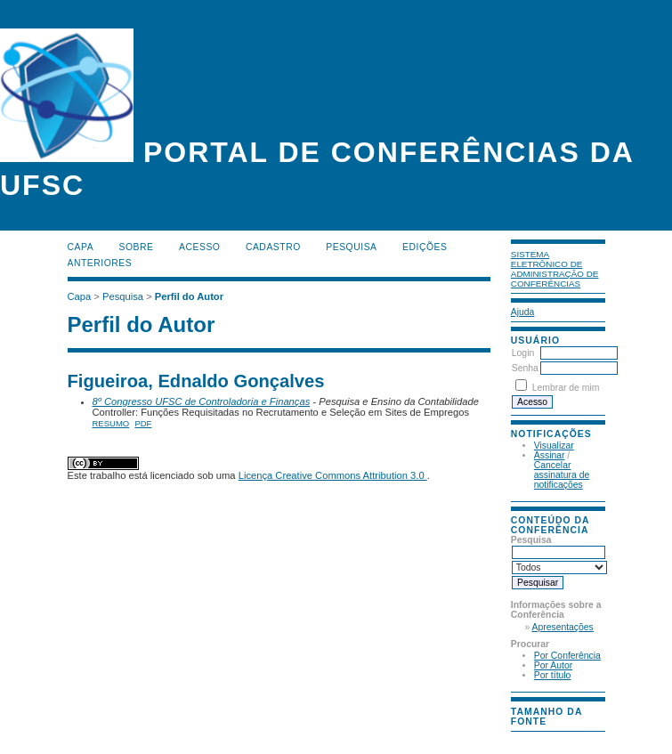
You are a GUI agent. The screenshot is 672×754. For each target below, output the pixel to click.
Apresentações (563, 627)
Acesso (199, 247)
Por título (552, 675)
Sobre (136, 247)
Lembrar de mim (566, 388)
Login (523, 353)
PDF (142, 423)
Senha (525, 368)
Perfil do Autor (189, 296)
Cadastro (273, 247)
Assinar (549, 455)
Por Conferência (567, 656)
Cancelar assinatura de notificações (561, 475)
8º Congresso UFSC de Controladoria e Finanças (202, 401)
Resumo (111, 423)
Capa (81, 247)
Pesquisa (351, 247)
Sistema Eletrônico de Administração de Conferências (555, 268)
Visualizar (554, 445)
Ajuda (523, 312)
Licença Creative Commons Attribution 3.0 (333, 475)
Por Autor (553, 665)
